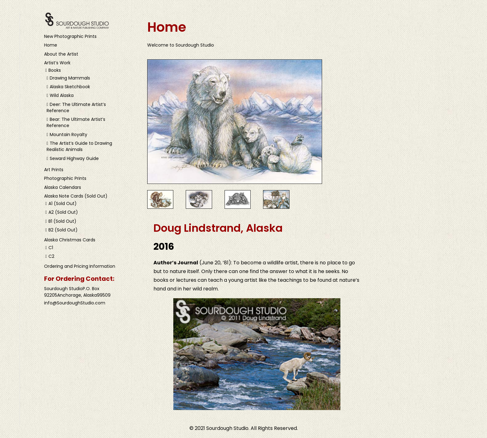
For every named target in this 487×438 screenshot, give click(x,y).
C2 (51, 256)
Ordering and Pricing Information (79, 266)
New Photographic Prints (70, 36)
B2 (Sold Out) (63, 230)
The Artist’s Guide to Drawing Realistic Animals (79, 146)
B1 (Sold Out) (62, 221)
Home (50, 45)
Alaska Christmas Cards (69, 240)
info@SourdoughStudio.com (74, 303)
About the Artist (61, 54)
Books (54, 70)
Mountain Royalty (68, 134)
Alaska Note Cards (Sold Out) (75, 196)
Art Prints (53, 170)
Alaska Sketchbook (70, 87)
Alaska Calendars (62, 187)
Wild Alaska (62, 95)
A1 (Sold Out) (62, 203)
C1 (50, 247)
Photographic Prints (65, 178)
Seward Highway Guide (74, 158)
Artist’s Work (57, 63)
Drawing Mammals (70, 78)
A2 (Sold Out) (63, 212)
